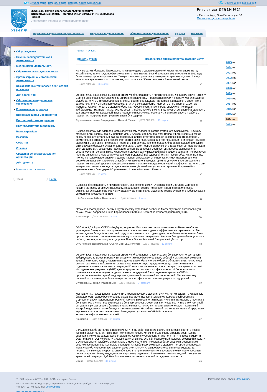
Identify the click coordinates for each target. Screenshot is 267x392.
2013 (229, 124)
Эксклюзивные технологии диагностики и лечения (42, 87)
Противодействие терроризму (35, 125)
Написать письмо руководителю (84, 3)
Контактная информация (32, 109)
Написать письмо (57, 3)
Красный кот (243, 379)
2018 (229, 98)
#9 (201, 198)
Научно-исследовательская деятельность (58, 33)
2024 (229, 67)
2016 (229, 108)
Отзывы (21, 148)
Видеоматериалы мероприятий (36, 114)
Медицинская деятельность (106, 33)
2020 (229, 88)
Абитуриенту (24, 162)
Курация (180, 33)
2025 (229, 62)
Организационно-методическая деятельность (36, 79)
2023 (229, 72)
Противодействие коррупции (35, 120)
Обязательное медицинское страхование (34, 102)
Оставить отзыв (38, 3)
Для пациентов (26, 94)
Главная (80, 50)
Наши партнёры (26, 131)
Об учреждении (26, 51)
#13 (200, 319)
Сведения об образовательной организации (36, 155)
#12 (200, 283)
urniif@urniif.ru (53, 387)
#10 (200, 217)
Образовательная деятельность (149, 33)
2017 (229, 103)
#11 (200, 244)
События (22, 142)
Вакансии (196, 33)
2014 (229, 119)
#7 (201, 120)
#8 (201, 174)
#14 (200, 361)
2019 (229, 93)
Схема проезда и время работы (216, 18)
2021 (229, 82)
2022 (229, 77)
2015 (229, 114)
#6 (201, 84)
